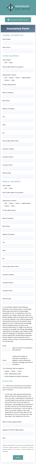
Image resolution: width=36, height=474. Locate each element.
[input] (18, 42)
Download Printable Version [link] (18, 20)
